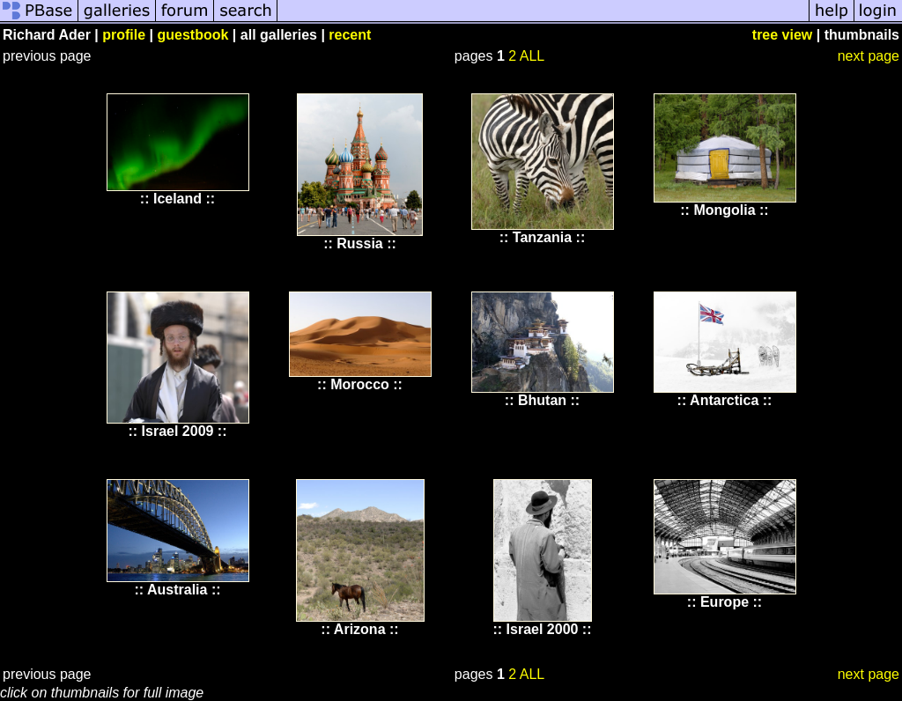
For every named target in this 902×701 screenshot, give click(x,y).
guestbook (193, 34)
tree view (782, 34)
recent (350, 34)
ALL (532, 55)
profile (123, 34)
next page (868, 55)
